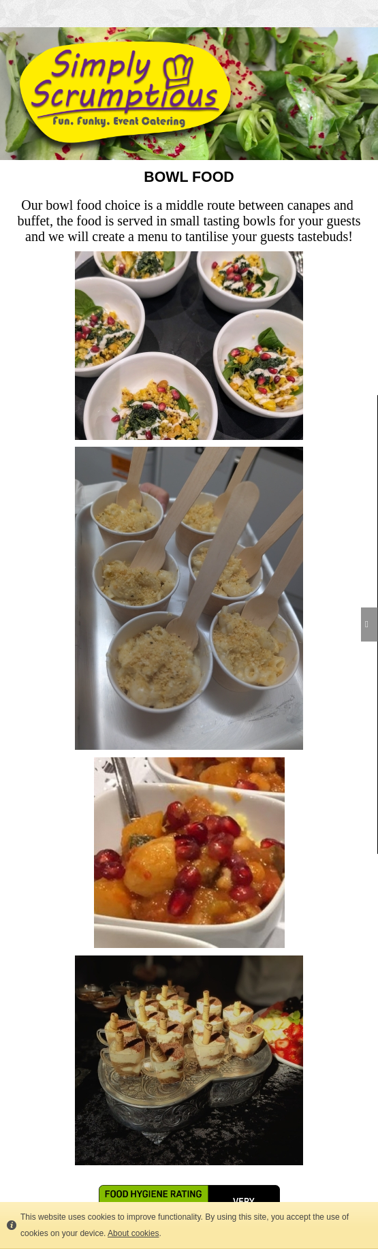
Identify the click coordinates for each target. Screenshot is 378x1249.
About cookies (133, 1233)
